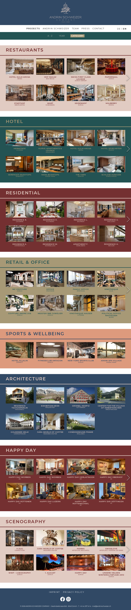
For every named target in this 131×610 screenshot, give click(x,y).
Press (85, 28)
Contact (98, 28)
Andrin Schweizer (56, 28)
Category (77, 36)
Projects (33, 28)
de (119, 29)
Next (128, 78)
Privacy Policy (73, 592)
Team (75, 28)
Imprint (54, 592)
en (125, 29)
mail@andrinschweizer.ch (101, 606)
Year (62, 36)
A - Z (50, 36)
